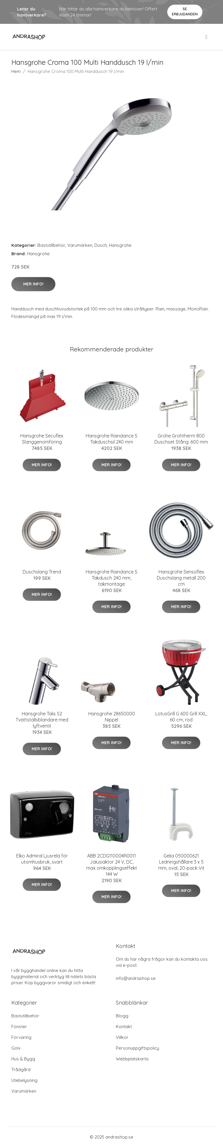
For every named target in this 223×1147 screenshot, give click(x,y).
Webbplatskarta (132, 1059)
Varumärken (79, 245)
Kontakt (124, 1026)
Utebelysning (24, 1080)
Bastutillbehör (51, 245)
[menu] (207, 37)
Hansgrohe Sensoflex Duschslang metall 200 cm (181, 578)
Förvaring (21, 1037)
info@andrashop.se (136, 978)
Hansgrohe (120, 245)
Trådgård (20, 1069)
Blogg (122, 1016)
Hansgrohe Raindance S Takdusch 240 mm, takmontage (111, 578)
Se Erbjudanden (185, 11)
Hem (16, 71)
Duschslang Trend (42, 572)
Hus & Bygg (23, 1059)
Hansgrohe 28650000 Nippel (111, 717)
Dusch (100, 245)
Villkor (122, 1037)
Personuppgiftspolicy (137, 1048)
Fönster (19, 1026)
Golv (16, 1048)
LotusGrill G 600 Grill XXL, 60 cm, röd (181, 717)
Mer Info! (33, 284)
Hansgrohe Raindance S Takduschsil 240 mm (111, 439)
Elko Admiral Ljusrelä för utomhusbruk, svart (42, 859)
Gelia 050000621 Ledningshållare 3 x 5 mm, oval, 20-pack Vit (181, 862)
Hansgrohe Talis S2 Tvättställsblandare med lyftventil (42, 720)
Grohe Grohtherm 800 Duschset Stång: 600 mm (181, 439)
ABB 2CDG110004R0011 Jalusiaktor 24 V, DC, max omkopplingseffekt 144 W (111, 865)
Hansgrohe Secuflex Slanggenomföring (41, 439)
